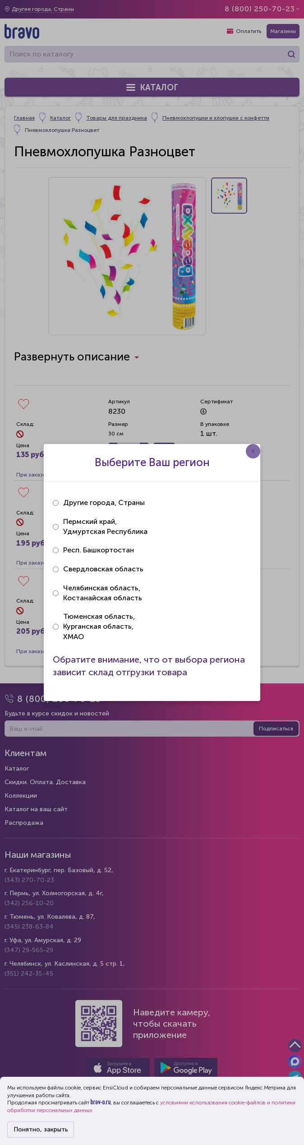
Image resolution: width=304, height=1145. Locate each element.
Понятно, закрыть (41, 1129)
